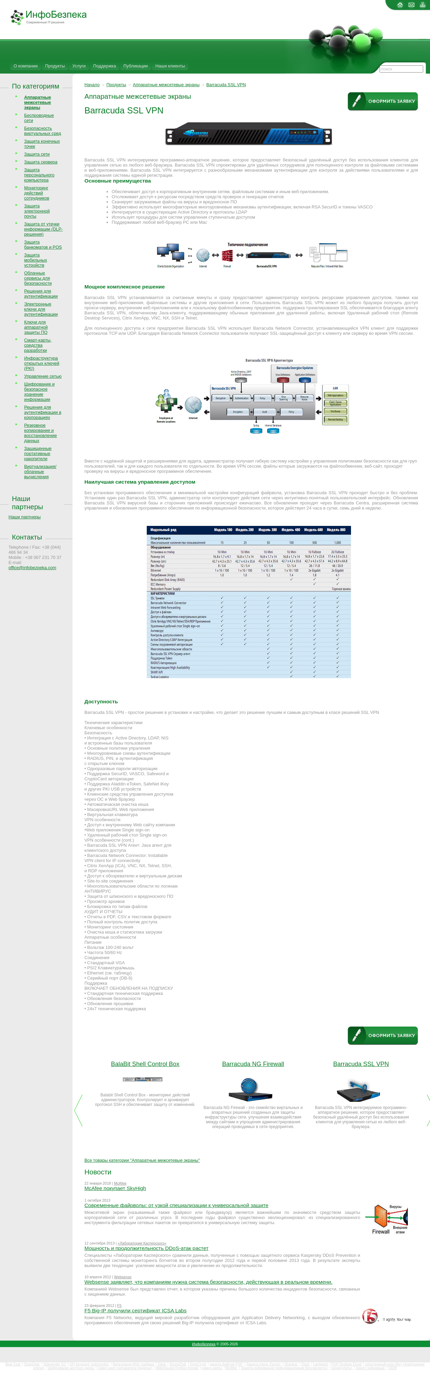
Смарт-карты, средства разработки (38, 345)
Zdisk (162, 1364)
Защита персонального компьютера (39, 175)
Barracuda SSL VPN (226, 84)
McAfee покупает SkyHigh (115, 1188)
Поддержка (104, 65)
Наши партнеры (27, 503)
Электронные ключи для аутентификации (41, 309)
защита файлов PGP (226, 1364)
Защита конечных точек (42, 144)
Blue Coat (13, 1364)
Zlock (305, 1364)
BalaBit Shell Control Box (145, 1064)
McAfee (120, 1183)
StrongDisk (178, 1364)
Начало (92, 84)
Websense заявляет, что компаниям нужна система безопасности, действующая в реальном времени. (208, 1282)
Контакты (27, 537)
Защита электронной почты (37, 211)
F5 (119, 1305)
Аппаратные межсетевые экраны (166, 84)
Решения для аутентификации (41, 293)
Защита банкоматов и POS (43, 244)
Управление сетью (43, 376)
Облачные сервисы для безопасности (38, 278)
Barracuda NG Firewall (253, 1064)
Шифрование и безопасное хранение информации (39, 391)
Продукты (55, 65)
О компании (26, 65)
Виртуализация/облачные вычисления (40, 471)
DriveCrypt (198, 1364)
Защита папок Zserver (264, 1364)
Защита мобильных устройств (35, 260)
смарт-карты (212, 1368)
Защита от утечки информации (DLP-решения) (43, 229)
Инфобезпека (204, 1344)
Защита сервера (41, 162)
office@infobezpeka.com (32, 567)
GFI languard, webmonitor (89, 1364)
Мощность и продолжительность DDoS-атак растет (146, 1248)
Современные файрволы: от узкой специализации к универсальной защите (176, 1205)
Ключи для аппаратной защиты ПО (36, 327)
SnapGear (32, 1364)
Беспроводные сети (39, 118)
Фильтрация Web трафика (133, 1364)
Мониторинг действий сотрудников (36, 193)
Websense (122, 1277)
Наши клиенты (170, 65)
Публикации (136, 65)
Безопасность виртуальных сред (42, 131)
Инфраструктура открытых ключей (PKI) (41, 363)
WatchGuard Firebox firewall (178, 1368)
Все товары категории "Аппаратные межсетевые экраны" (142, 1160)
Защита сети (37, 154)
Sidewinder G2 (54, 1364)
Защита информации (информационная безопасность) (285, 1368)
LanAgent (321, 1364)
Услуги (78, 65)
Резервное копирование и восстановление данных (40, 433)
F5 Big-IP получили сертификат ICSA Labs (135, 1310)
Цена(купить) (342, 1368)
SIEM (392, 1368)
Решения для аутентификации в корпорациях (42, 412)
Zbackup (292, 1364)
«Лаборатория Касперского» (142, 1243)
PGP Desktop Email (346, 1364)
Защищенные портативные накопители (37, 453)
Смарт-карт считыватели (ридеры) (125, 1368)
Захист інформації (371, 1368)
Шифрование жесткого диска (71, 1368)
